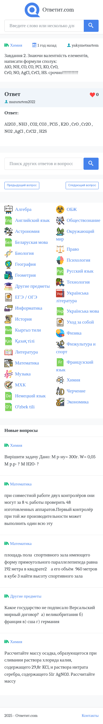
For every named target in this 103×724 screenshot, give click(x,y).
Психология (78, 260)
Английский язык (32, 220)
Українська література (72, 296)
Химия (16, 45)
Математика (26, 363)
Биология (24, 253)
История (23, 319)
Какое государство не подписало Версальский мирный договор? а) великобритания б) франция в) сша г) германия (49, 614)
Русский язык (79, 271)
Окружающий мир (75, 235)
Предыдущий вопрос (22, 185)
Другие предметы (32, 286)
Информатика (28, 308)
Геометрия (25, 275)
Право (72, 249)
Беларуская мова (31, 242)
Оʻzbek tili (24, 406)
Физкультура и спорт (76, 347)
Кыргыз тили (27, 330)
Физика (74, 333)
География (25, 264)
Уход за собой (80, 322)
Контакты (90, 715)
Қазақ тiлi (24, 341)
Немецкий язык (30, 395)
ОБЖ (71, 209)
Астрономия (27, 231)
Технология (78, 282)
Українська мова (82, 311)
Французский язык (74, 366)
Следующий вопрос (82, 185)
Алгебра (23, 209)
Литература (26, 352)
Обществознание (83, 220)
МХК (20, 385)
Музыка (22, 374)
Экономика (77, 402)
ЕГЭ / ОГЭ (25, 297)
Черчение (75, 391)
